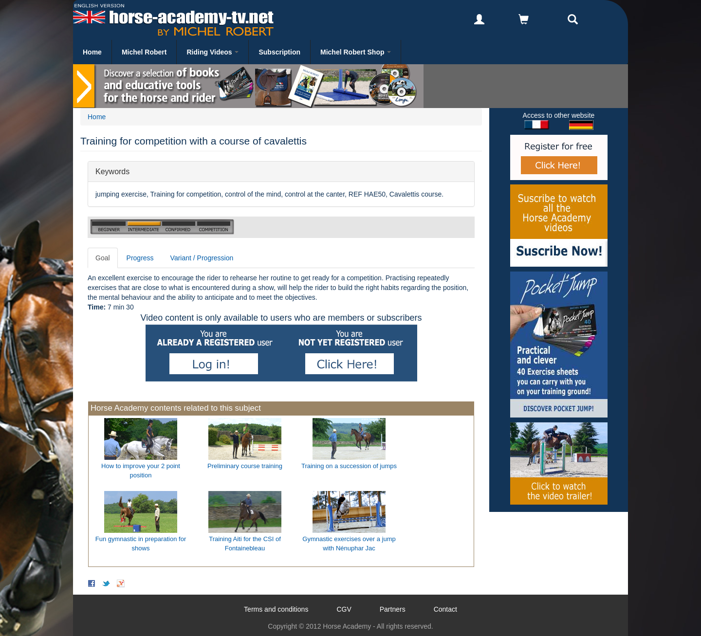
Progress (140, 258)
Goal (102, 258)
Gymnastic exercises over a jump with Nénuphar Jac (348, 543)
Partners (393, 609)
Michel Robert (144, 52)
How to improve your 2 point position (140, 470)
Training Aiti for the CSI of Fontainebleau (245, 543)
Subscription (279, 52)
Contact (445, 609)
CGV (343, 609)
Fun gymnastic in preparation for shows (140, 543)
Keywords (112, 171)
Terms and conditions (276, 609)
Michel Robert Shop (355, 52)
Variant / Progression (202, 258)
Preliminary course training (244, 466)
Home (92, 52)
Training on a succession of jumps (349, 466)
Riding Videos (212, 52)
